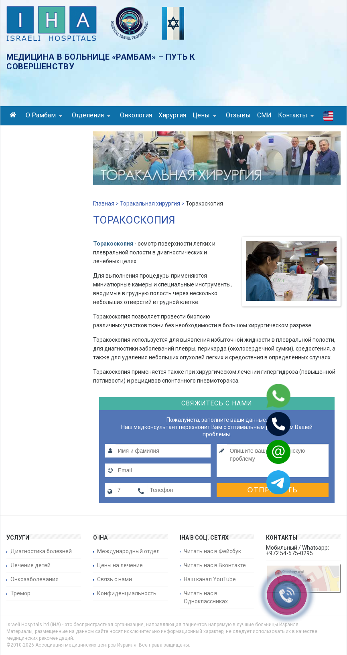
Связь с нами (114, 579)
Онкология (136, 115)
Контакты (296, 115)
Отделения (91, 115)
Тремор (20, 593)
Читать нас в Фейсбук (212, 551)
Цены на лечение (120, 565)
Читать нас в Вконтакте (215, 565)
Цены (204, 115)
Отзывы (238, 115)
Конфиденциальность (126, 593)
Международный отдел (128, 551)
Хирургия (172, 115)
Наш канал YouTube (210, 579)
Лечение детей (30, 565)
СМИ (264, 115)
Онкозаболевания (34, 579)
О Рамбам (44, 115)
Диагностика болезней (41, 551)
